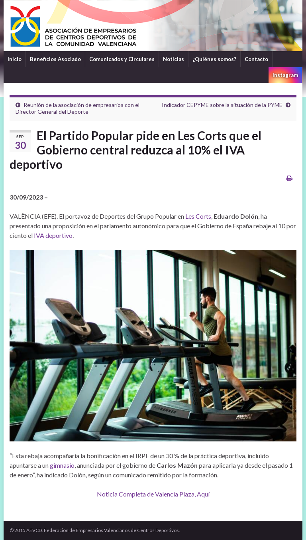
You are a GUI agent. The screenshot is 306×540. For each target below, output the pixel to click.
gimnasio (62, 465)
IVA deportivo (53, 235)
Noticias (173, 59)
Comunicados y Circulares (122, 59)
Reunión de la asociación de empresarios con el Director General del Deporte (77, 108)
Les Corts (198, 216)
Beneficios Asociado (55, 59)
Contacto (256, 59)
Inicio (15, 59)
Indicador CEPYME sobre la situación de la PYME (222, 104)
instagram (285, 75)
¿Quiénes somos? (214, 59)
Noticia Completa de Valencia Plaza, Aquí (153, 494)
